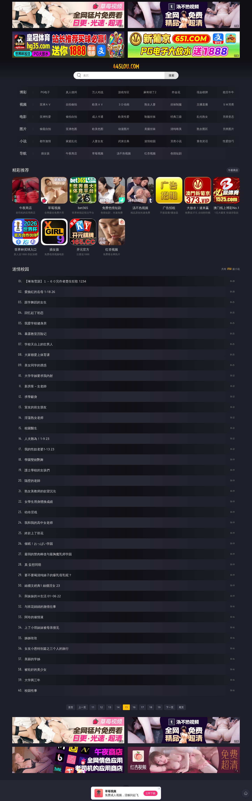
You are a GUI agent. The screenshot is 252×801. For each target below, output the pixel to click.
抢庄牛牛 (228, 92)
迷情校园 (150, 141)
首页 (70, 707)
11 (93, 707)
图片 (23, 128)
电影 (23, 116)
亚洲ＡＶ (45, 104)
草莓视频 (97, 153)
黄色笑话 (202, 141)
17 (142, 707)
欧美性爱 (123, 117)
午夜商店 (71, 153)
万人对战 (97, 92)
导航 (23, 153)
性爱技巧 (228, 141)
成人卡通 (97, 117)
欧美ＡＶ (97, 104)
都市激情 (45, 141)
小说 (23, 141)
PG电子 (45, 92)
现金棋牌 (202, 92)
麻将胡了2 (150, 92)
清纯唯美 (176, 129)
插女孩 (45, 153)
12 (101, 707)
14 (118, 707)
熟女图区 (202, 129)
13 (109, 707)
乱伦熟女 (202, 117)
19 (159, 707)
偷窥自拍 (45, 129)
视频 (23, 104)
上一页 (82, 707)
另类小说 (176, 141)
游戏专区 (123, 92)
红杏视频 (150, 153)
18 (150, 707)
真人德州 (71, 92)
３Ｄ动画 (123, 104)
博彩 (23, 92)
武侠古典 (123, 141)
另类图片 (228, 129)
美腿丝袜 (150, 129)
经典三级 (176, 117)
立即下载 (150, 793)
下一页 (169, 707)
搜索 (171, 75)
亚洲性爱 (45, 117)
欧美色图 (97, 129)
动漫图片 (123, 129)
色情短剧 (176, 153)
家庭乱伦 (71, 141)
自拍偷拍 (71, 104)
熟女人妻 (150, 104)
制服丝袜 (150, 117)
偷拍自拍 (71, 117)
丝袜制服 (176, 104)
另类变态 (228, 117)
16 (134, 707)
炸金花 (176, 92)
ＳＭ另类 (228, 104)
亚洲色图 (71, 129)
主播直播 (202, 104)
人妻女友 (97, 141)
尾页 (181, 707)
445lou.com (126, 66)
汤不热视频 (124, 153)
